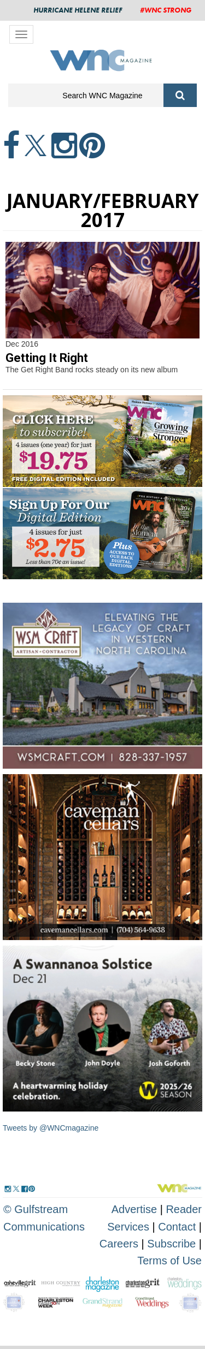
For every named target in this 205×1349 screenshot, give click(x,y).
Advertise (134, 1209)
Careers (118, 1244)
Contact (177, 1227)
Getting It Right (46, 358)
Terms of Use (169, 1261)
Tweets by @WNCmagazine (50, 1128)
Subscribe (173, 1244)
